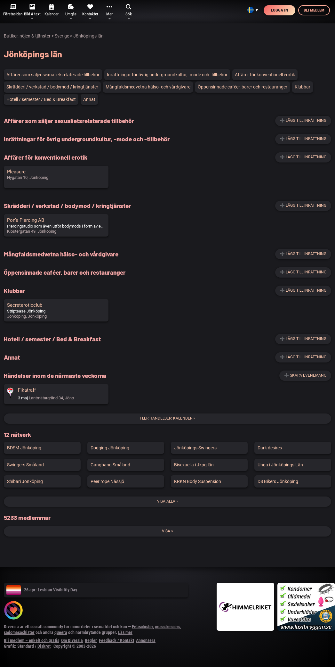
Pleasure (16, 172)
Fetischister (142, 626)
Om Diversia (72, 640)
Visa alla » (167, 501)
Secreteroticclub (24, 305)
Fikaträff (27, 390)
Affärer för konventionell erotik (265, 74)
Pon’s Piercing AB (25, 220)
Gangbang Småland (110, 464)
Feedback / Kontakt (116, 640)
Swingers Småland (25, 464)
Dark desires (270, 447)
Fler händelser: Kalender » (167, 418)
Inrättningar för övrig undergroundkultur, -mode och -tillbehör (167, 74)
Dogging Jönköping (110, 447)
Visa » (167, 531)
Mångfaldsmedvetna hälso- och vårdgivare (148, 86)
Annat (89, 99)
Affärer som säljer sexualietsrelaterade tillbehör (53, 74)
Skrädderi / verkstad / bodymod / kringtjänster (52, 86)
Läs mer (125, 632)
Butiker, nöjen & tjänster (27, 35)
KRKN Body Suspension (197, 481)
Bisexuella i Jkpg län (194, 464)
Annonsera (146, 640)
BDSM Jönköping (24, 447)
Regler (91, 640)
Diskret (44, 646)
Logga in (279, 10)
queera (60, 632)
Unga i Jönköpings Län (280, 464)
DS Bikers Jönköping (278, 481)
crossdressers (167, 626)
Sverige (62, 35)
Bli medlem (314, 10)
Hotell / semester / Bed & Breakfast (41, 99)
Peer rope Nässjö (107, 481)
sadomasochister (19, 632)
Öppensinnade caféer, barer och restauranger (242, 86)
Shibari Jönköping (25, 481)
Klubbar (302, 86)
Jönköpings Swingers (195, 447)
